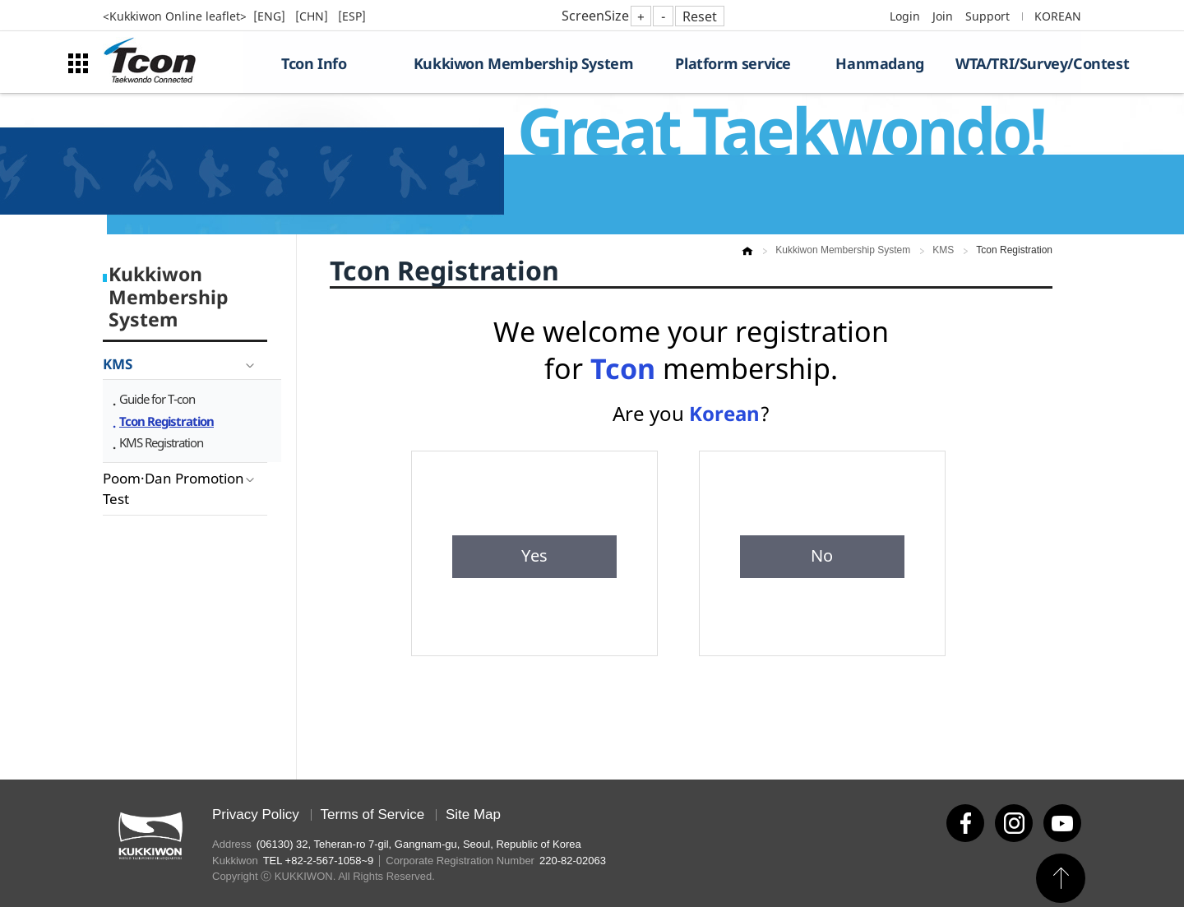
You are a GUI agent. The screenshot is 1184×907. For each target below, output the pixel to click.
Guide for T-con (157, 399)
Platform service (733, 63)
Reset (699, 16)
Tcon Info (313, 63)
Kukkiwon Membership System (524, 63)
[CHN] (313, 16)
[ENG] (271, 16)
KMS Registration (161, 442)
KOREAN (1057, 16)
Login (905, 16)
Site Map (473, 814)
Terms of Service (373, 814)
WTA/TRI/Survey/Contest (1018, 63)
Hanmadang (879, 63)
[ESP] (352, 16)
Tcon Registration (166, 421)
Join (942, 16)
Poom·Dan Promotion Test (173, 489)
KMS (117, 363)
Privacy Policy (255, 814)
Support (987, 16)
